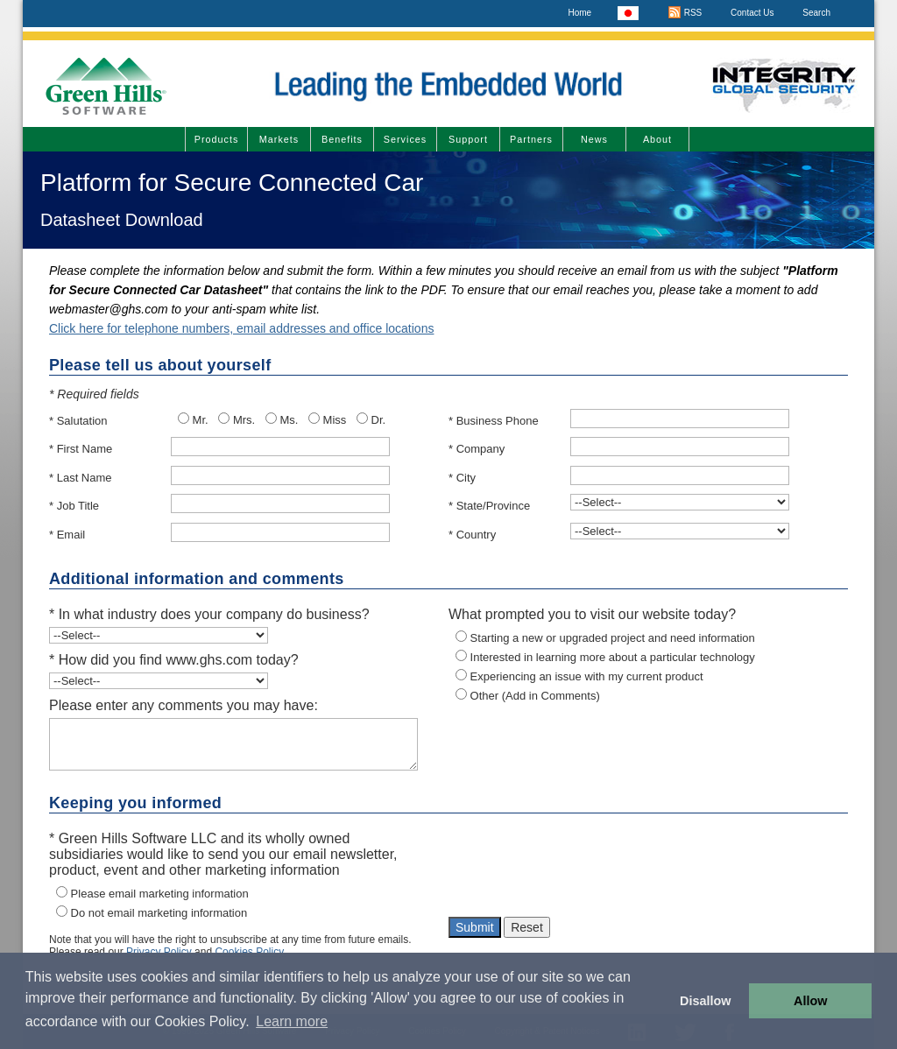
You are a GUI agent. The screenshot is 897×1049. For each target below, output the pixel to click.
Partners (531, 139)
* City (462, 477)
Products (216, 139)
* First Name (80, 448)
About (657, 139)
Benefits (342, 139)
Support (468, 139)
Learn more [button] (292, 1021)
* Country (472, 534)
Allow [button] (810, 1001)
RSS (684, 13)
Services (405, 139)
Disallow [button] (705, 1001)
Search (816, 13)
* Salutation (78, 420)
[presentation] (581, 869)
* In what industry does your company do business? (209, 614)
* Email (67, 534)
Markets (279, 139)
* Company (476, 448)
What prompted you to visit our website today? (592, 614)
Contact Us (752, 13)
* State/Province (489, 505)
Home (579, 13)
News (594, 139)
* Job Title (74, 505)
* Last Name (80, 477)
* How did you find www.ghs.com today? (174, 659)
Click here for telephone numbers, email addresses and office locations (241, 328)
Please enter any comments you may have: (183, 705)
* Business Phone (493, 420)
